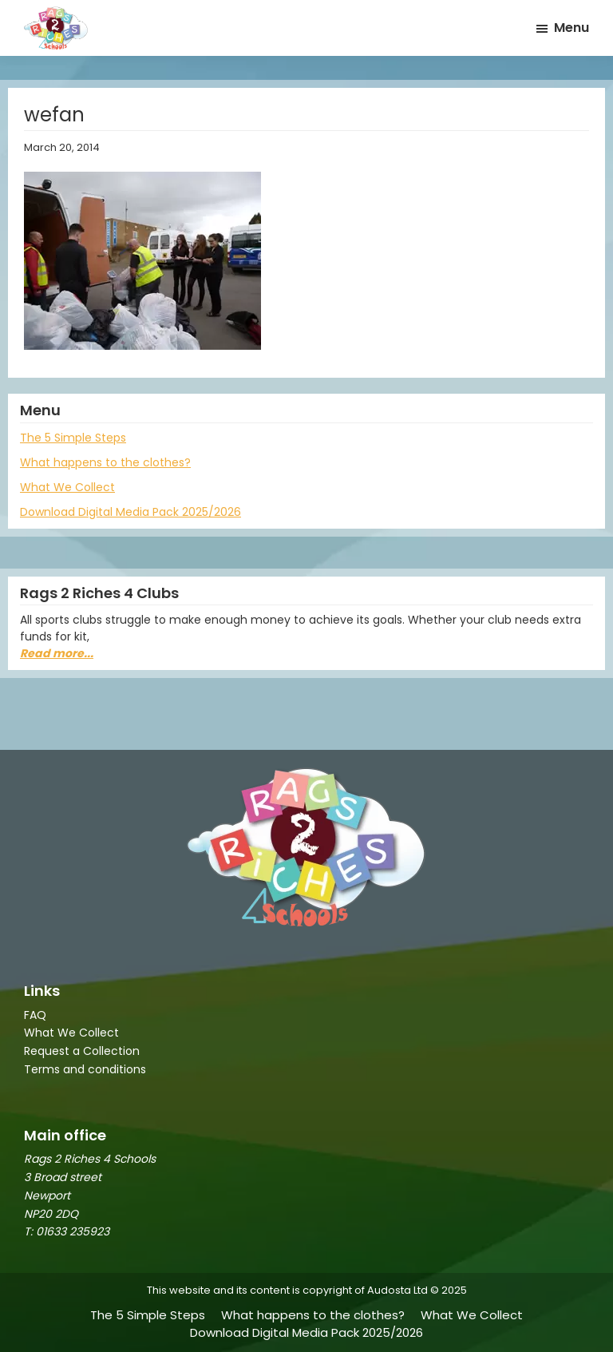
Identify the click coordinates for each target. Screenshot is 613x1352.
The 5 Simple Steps (73, 438)
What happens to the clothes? (105, 462)
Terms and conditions (85, 1069)
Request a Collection (82, 1051)
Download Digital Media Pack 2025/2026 (130, 512)
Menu (571, 27)
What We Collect (67, 487)
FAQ (35, 1015)
